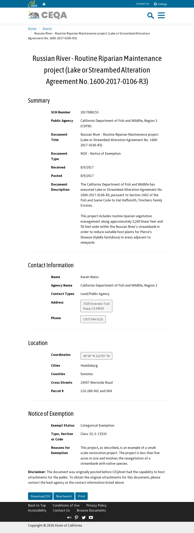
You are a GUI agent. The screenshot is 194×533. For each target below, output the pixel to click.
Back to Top (37, 505)
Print (81, 496)
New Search (64, 496)
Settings (160, 4)
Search (47, 28)
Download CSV (40, 496)
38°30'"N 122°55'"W (96, 356)
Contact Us (142, 3)
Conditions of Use (66, 505)
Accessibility (37, 510)
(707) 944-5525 (93, 319)
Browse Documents (91, 510)
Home (32, 28)
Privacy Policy (96, 505)
